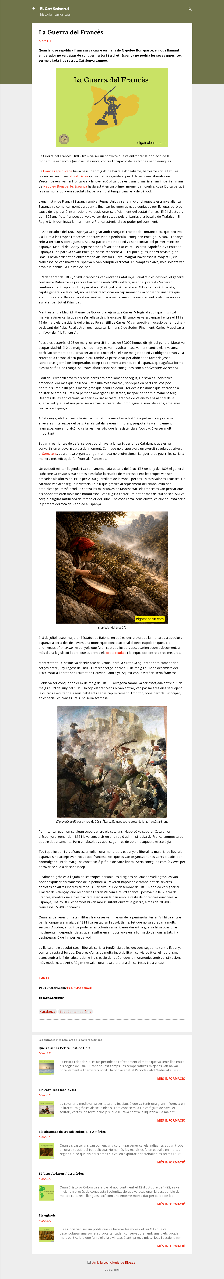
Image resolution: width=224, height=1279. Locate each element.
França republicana (57, 171)
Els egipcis (47, 1215)
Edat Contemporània (75, 1012)
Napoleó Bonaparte (58, 186)
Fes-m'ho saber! (79, 988)
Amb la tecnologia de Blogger (112, 1262)
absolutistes (78, 176)
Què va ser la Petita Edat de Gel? (64, 1048)
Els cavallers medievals (57, 1090)
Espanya (81, 186)
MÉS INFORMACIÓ (171, 1078)
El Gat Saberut (54, 8)
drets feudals (116, 653)
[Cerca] (190, 9)
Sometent (49, 453)
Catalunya (47, 1012)
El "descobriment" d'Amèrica (61, 1173)
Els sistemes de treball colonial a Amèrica (72, 1132)
